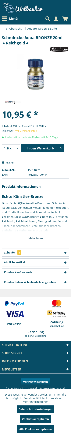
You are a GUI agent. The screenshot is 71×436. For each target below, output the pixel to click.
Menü (10, 19)
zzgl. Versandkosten (26, 131)
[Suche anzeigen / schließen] (47, 18)
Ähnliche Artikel (14, 262)
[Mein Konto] (56, 18)
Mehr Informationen (35, 402)
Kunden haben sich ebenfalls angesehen (30, 282)
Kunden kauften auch (18, 272)
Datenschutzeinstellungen (35, 409)
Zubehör (12, 252)
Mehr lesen (35, 238)
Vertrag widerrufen (35, 382)
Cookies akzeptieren (35, 419)
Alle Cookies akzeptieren (35, 429)
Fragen (8, 162)
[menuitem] (11, 18)
